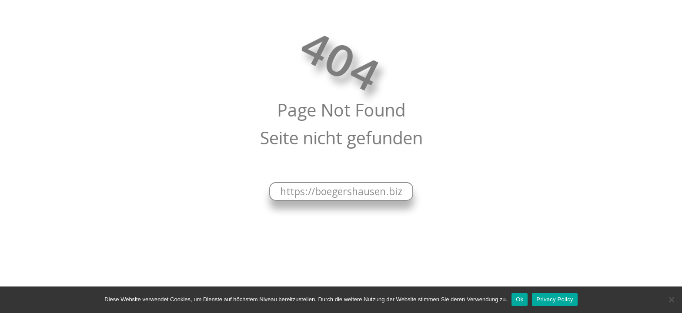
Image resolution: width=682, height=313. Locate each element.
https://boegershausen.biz (341, 191)
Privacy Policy (554, 299)
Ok (519, 299)
